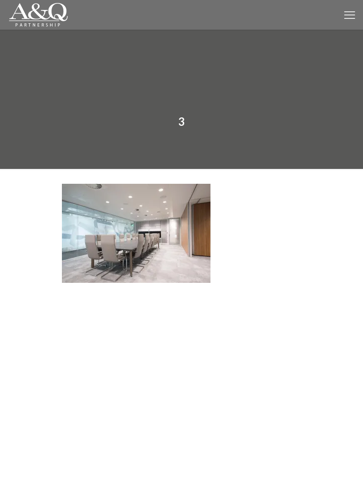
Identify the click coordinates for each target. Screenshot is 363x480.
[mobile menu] (349, 14)
